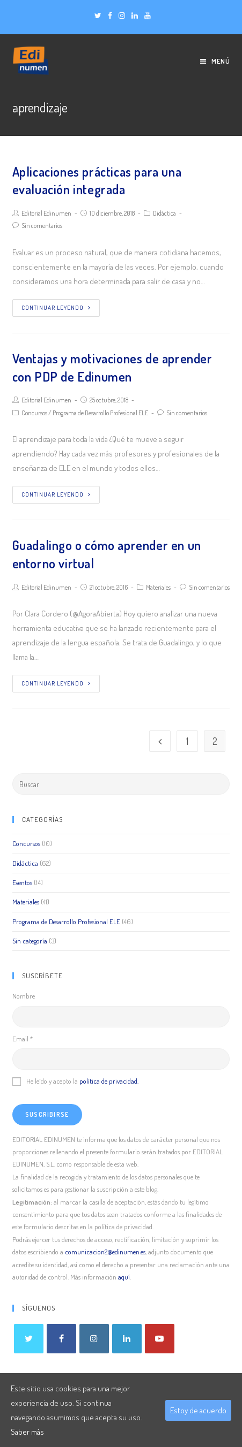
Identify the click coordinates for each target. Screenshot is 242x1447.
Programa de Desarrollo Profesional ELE (100, 413)
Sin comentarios (41, 226)
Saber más (27, 1432)
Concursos (34, 413)
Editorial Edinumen (46, 213)
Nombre (23, 996)
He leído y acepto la (75, 1081)
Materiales (158, 587)
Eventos (22, 882)
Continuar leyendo (56, 307)
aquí (124, 1277)
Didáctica (164, 213)
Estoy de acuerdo (198, 1410)
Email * (22, 1038)
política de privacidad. (108, 1081)
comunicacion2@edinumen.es (105, 1251)
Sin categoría (29, 940)
